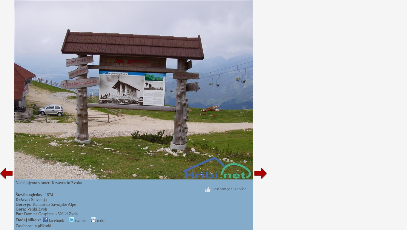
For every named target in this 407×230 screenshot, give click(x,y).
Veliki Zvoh (37, 209)
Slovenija (39, 199)
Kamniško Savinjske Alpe (54, 204)
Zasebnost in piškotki (33, 226)
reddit (99, 220)
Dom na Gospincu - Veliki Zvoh (51, 214)
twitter (77, 220)
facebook (53, 220)
